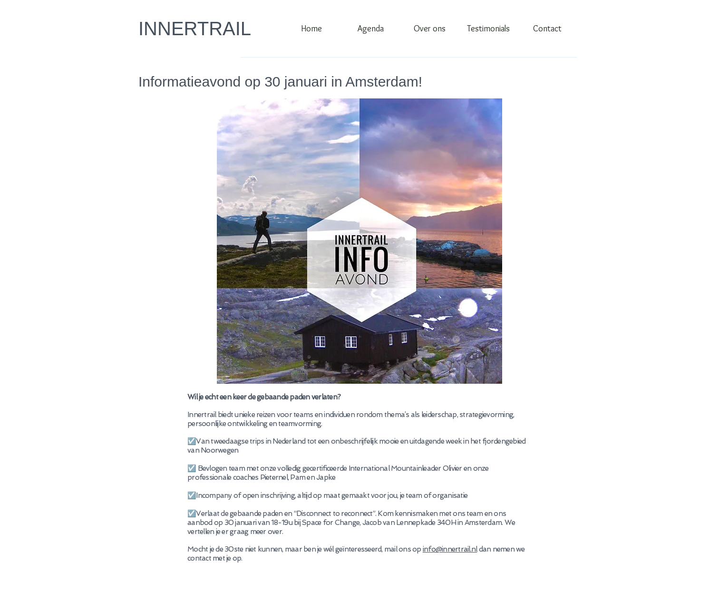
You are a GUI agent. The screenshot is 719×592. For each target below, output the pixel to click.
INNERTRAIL (194, 28)
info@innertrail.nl (450, 549)
